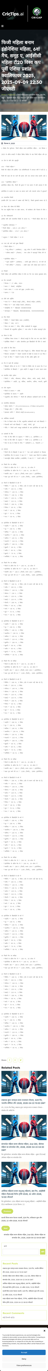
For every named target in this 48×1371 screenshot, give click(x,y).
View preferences (24, 1365)
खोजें (5, 1246)
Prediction (11, 95)
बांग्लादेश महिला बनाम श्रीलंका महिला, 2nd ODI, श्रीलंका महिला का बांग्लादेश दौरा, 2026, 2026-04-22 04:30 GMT (22, 1147)
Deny (24, 1359)
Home (3, 95)
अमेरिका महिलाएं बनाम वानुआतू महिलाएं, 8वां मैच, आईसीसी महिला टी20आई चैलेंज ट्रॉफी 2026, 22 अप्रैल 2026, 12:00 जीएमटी (23, 1194)
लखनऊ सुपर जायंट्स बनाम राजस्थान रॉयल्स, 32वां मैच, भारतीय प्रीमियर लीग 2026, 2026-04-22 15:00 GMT (23, 1101)
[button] (44, 1330)
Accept (24, 1352)
